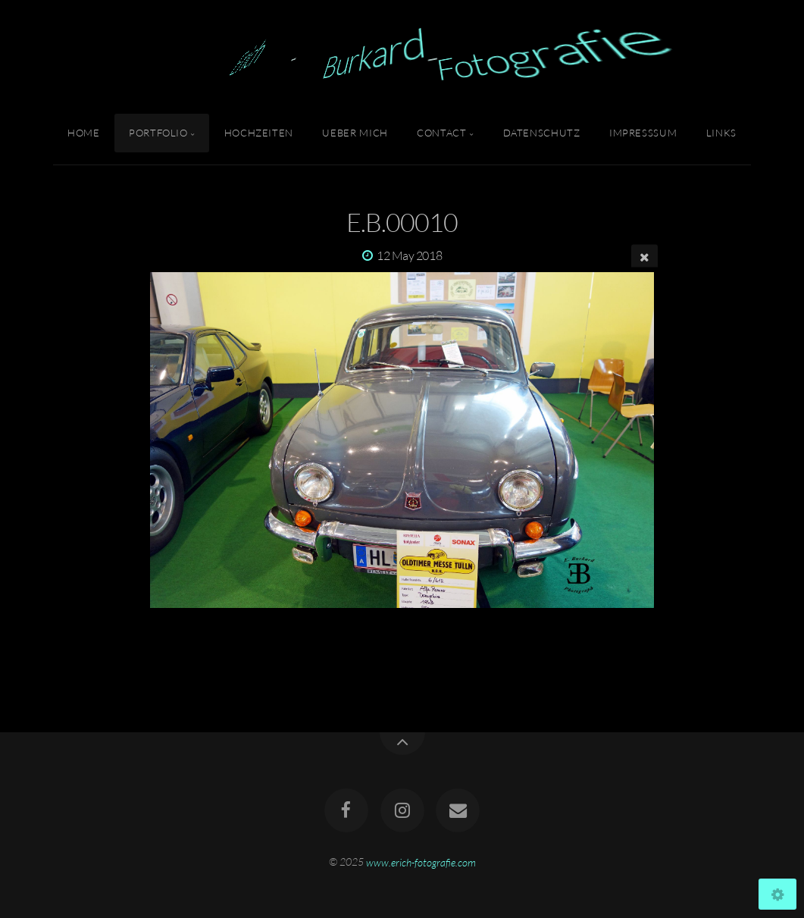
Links (721, 133)
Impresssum (643, 133)
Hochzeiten (258, 133)
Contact (441, 133)
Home (83, 133)
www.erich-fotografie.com (421, 861)
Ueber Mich (354, 133)
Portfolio (158, 133)
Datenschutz (541, 133)
